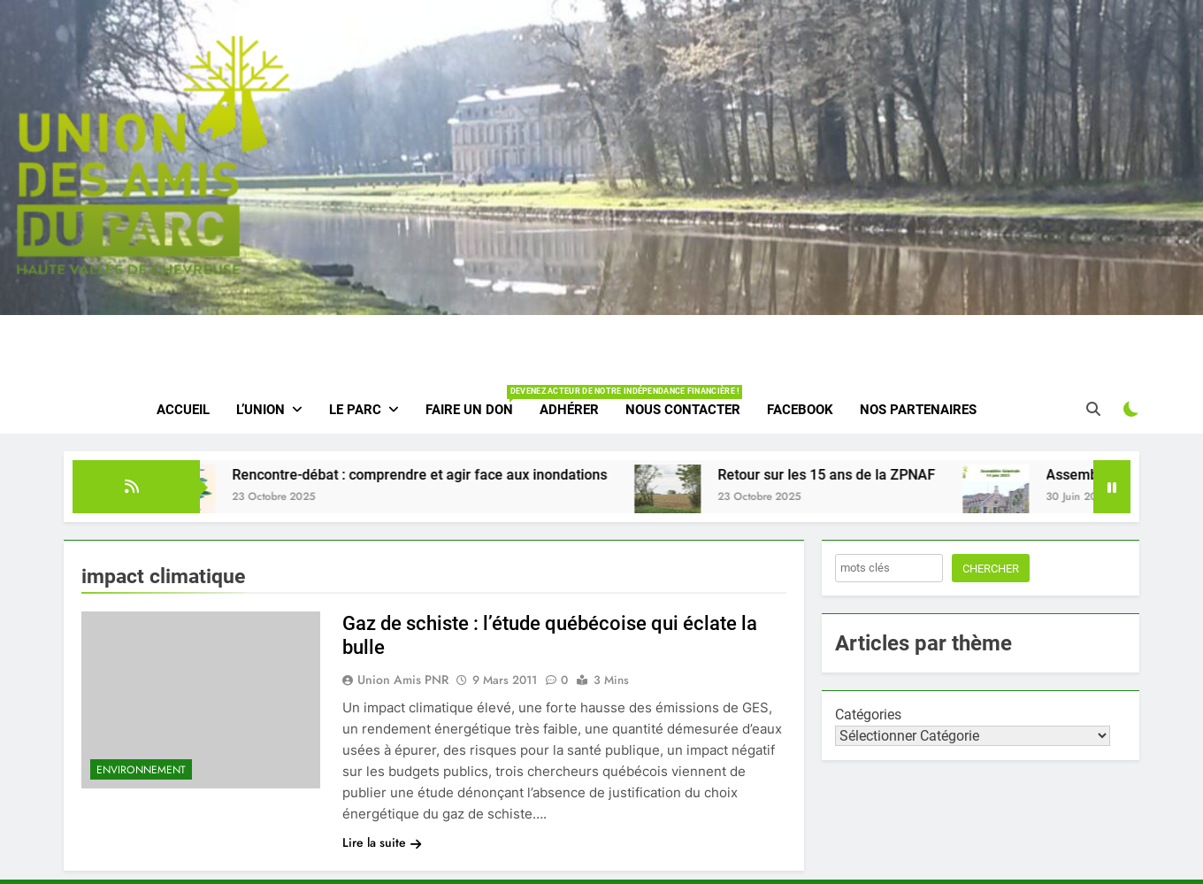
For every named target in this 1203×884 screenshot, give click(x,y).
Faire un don (475, 402)
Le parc (355, 410)
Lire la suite (381, 842)
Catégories (868, 714)
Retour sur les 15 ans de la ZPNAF (841, 474)
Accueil (183, 410)
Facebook (800, 410)
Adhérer (569, 410)
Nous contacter (682, 410)
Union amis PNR (402, 679)
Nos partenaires (918, 410)
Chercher (990, 568)
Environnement (141, 770)
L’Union (260, 410)
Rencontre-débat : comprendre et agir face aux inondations (434, 474)
